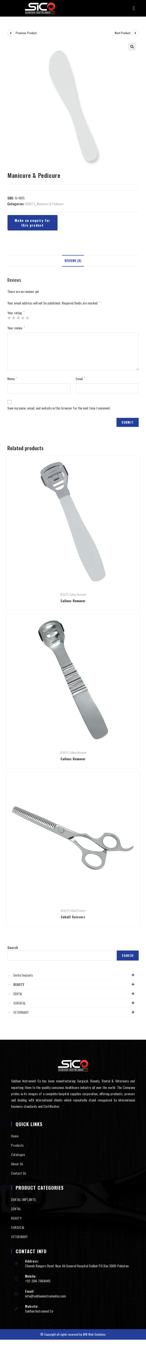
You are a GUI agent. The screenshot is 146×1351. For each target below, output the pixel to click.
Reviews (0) (73, 260)
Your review (16, 327)
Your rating (15, 313)
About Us (17, 1163)
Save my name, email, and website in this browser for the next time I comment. (59, 408)
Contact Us (18, 1173)
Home (15, 1135)
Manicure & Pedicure (50, 203)
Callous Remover (77, 594)
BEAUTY (30, 203)
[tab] (73, 261)
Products (17, 1145)
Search (12, 947)
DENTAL (74, 993)
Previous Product (26, 33)
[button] (133, 8)
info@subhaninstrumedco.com (45, 1295)
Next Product (122, 33)
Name (12, 378)
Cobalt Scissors (77, 910)
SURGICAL (74, 1003)
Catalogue (18, 1154)
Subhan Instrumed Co (39, 1311)
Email (80, 378)
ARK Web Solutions (94, 1334)
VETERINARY (74, 1012)
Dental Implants (74, 975)
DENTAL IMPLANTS (23, 1199)
